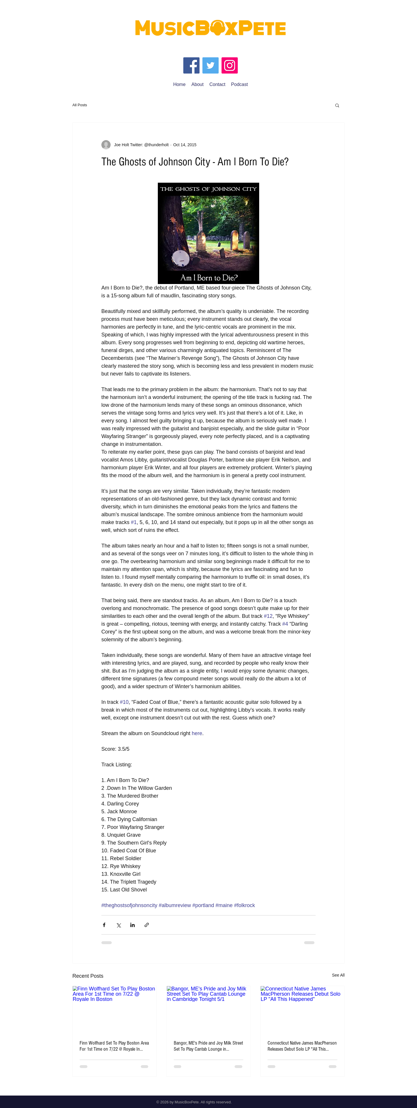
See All (338, 975)
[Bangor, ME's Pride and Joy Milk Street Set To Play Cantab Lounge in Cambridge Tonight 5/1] (208, 1009)
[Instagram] (230, 65)
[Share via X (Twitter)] (118, 925)
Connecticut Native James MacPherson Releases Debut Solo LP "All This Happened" (302, 1046)
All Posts (79, 105)
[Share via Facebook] (104, 925)
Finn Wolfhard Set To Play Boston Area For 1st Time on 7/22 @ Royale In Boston (114, 1046)
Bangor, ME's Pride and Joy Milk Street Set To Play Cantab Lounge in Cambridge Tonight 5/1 (208, 1046)
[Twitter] (210, 65)
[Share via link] (146, 925)
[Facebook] (191, 65)
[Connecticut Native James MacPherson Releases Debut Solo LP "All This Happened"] (302, 1009)
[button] (337, 105)
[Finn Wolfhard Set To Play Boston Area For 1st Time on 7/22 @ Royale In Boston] (114, 1009)
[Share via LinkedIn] (132, 925)
